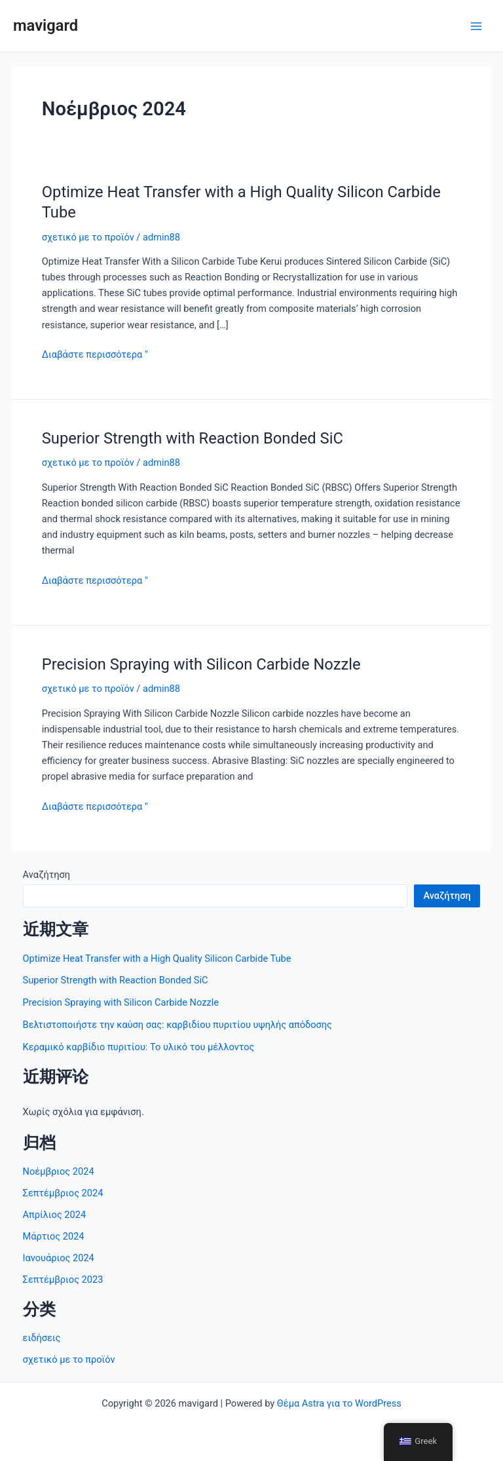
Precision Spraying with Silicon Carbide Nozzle (201, 664)
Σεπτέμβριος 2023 (63, 1279)
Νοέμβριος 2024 (58, 1171)
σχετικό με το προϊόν (88, 237)
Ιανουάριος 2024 (58, 1258)
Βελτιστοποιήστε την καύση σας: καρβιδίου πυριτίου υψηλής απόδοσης (177, 1025)
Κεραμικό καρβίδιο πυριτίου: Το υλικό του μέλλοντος (139, 1047)
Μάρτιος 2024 (53, 1236)
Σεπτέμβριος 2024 (63, 1193)
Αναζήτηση (46, 875)
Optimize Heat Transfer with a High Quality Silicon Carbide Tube (157, 958)
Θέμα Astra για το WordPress (339, 1403)
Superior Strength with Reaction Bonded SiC (192, 438)
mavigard (45, 25)
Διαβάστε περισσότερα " (95, 354)
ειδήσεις (42, 1338)
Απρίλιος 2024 (54, 1215)
